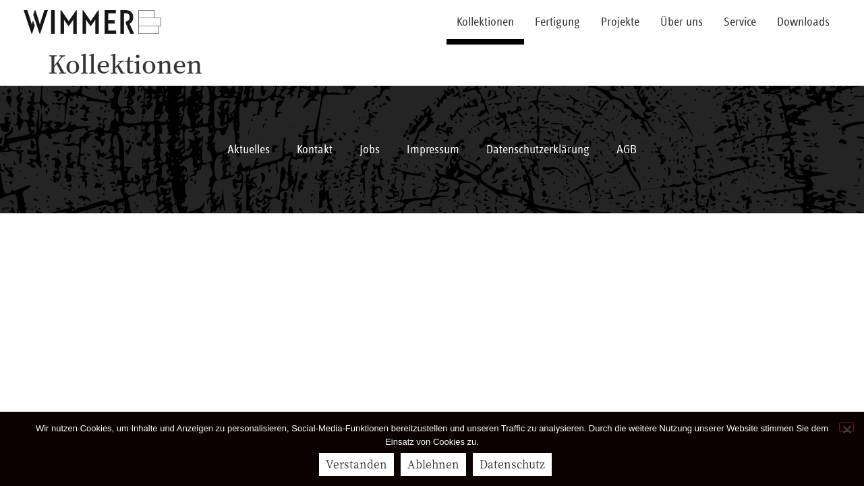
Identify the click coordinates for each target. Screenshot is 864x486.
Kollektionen (485, 22)
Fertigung (557, 22)
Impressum (433, 150)
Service (740, 22)
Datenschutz (512, 464)
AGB (626, 150)
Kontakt (315, 150)
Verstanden (356, 464)
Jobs (369, 150)
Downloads (803, 22)
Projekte (620, 22)
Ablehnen (433, 464)
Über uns (681, 22)
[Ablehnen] (846, 427)
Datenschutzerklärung (537, 150)
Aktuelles (248, 150)
